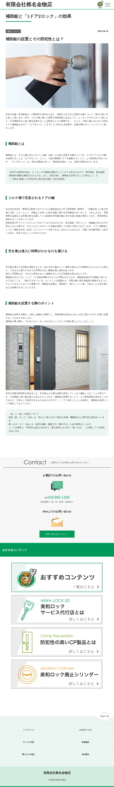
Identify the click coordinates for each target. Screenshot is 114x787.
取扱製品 (85, 742)
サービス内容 (28, 742)
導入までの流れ (28, 754)
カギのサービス (85, 730)
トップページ (28, 730)
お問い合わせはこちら (57, 534)
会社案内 (85, 754)
